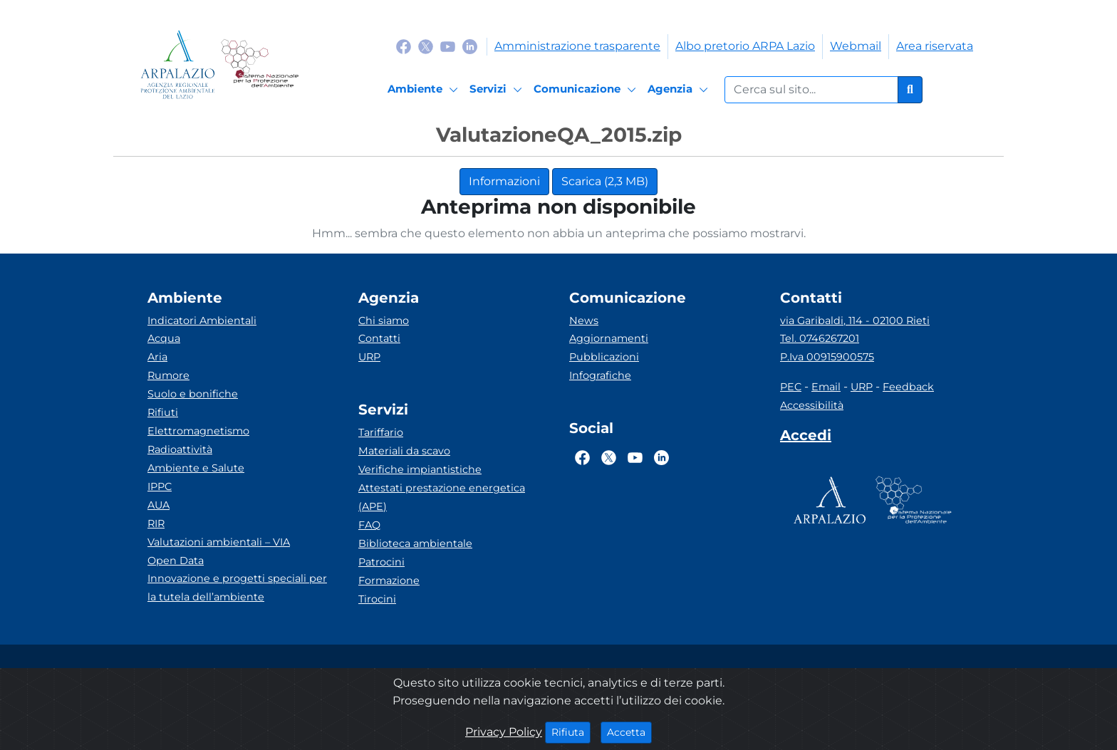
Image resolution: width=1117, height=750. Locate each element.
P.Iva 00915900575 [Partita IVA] (827, 356)
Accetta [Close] (629, 731)
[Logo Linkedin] (469, 46)
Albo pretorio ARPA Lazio (745, 46)
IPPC (159, 486)
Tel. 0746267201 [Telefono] (819, 338)
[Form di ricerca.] (811, 89)
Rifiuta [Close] (571, 731)
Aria (157, 356)
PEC (790, 386)
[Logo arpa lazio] (178, 64)
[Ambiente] (425, 89)
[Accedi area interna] (805, 438)
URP (369, 356)
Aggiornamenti (608, 338)
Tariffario (380, 432)
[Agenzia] (680, 89)
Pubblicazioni (604, 356)
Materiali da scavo (404, 450)
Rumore (168, 375)
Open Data (175, 560)
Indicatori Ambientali (201, 320)
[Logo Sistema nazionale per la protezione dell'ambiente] (260, 64)
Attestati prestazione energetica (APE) (441, 497)
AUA (158, 505)
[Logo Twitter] (425, 46)
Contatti (379, 338)
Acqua (163, 338)
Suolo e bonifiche (192, 393)
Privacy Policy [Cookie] (503, 732)
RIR (156, 523)
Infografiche (600, 375)
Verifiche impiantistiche (420, 469)
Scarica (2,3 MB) (604, 181)
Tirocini (377, 599)
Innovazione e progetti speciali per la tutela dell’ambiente (237, 587)
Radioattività (179, 449)
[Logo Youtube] (447, 46)
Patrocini (381, 562)
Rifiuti (162, 412)
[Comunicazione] (587, 89)
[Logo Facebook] (403, 46)
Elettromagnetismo (198, 431)
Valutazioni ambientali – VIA (218, 542)
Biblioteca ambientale (415, 543)
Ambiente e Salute (195, 468)
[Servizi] (498, 89)
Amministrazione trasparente (577, 46)
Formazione (389, 580)
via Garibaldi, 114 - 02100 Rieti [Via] (855, 320)
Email (826, 386)
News (583, 320)
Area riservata (934, 46)
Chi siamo (383, 320)
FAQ (369, 525)
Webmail (855, 46)
